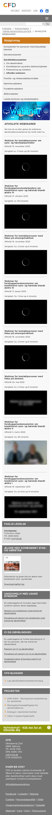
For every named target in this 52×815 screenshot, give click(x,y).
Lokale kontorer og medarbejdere (21, 99)
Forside (7, 29)
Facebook (11, 794)
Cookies (10, 799)
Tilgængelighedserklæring (20, 805)
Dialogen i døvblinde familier (22, 712)
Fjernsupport (39, 811)
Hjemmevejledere (13, 83)
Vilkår (40, 799)
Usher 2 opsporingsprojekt (20, 716)
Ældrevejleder (11, 94)
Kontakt (26, 10)
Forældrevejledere (13, 89)
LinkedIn (23, 794)
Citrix (27, 811)
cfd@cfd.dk (12, 755)
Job (35, 10)
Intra (19, 811)
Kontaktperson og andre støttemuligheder (26, 66)
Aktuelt (15, 10)
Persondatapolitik (25, 799)
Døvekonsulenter (12, 55)
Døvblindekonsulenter (17, 31)
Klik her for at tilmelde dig (22, 728)
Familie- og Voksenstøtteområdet (21, 78)
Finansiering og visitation (18, 70)
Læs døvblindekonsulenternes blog (25, 681)
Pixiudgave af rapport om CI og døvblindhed (25, 654)
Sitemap (34, 794)
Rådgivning (22, 29)
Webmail (10, 811)
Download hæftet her (14, 584)
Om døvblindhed (14, 63)
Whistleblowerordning (18, 784)
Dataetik (40, 805)
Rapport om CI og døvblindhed (19, 649)
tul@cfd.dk (16, 539)
